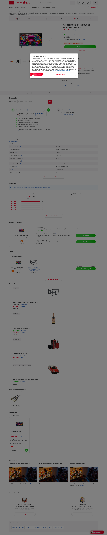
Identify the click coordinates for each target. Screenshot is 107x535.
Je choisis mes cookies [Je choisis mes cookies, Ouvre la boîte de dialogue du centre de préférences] (68, 74)
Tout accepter (38, 74)
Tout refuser (51, 74)
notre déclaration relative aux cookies (61, 70)
